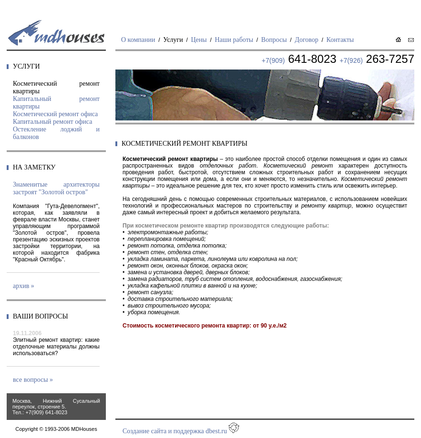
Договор (306, 39)
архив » (23, 285)
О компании (138, 39)
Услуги (173, 39)
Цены (199, 39)
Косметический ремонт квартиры (56, 87)
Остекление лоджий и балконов (56, 133)
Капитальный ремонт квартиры (56, 102)
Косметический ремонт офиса (55, 114)
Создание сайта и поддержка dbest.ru (175, 431)
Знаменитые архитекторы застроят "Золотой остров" (56, 188)
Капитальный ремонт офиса (52, 121)
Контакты (340, 39)
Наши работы (234, 39)
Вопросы (274, 39)
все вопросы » (33, 379)
